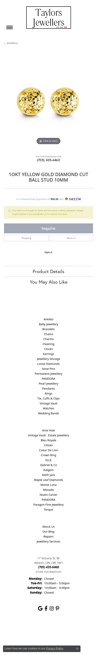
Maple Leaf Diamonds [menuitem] (48, 480)
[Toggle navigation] (9, 27)
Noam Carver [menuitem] (48, 495)
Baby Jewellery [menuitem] (48, 324)
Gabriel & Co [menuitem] (48, 465)
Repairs (49, 536)
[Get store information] (48, 572)
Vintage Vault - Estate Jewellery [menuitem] (48, 435)
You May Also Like (48, 282)
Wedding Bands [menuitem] (48, 413)
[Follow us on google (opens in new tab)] (40, 608)
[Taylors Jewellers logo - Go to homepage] (48, 17)
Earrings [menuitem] (48, 354)
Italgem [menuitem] (48, 470)
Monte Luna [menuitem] (48, 485)
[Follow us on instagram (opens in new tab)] (51, 608)
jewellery (12, 43)
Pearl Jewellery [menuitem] (48, 383)
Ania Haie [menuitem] (48, 430)
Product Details (48, 271)
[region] (48, 101)
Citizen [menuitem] (48, 445)
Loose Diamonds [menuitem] (48, 364)
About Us (48, 526)
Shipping (26, 237)
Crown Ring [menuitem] (48, 455)
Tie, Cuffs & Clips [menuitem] (48, 398)
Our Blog (48, 531)
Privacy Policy (45, 626)
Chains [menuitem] (48, 334)
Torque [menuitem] (48, 509)
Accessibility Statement (48, 634)
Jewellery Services (48, 541)
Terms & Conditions (68, 626)
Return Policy (25, 626)
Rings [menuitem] (48, 393)
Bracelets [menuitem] (48, 329)
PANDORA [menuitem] (48, 378)
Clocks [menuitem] (48, 349)
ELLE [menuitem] (48, 460)
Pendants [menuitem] (48, 388)
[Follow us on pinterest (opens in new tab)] (57, 608)
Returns (71, 237)
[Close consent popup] (77, 648)
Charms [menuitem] (48, 339)
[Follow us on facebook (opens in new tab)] (46, 608)
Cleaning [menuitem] (48, 344)
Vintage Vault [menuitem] (48, 403)
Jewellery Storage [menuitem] (48, 359)
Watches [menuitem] (48, 408)
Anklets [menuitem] (48, 319)
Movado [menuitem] (48, 490)
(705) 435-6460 (48, 160)
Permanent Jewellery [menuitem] (48, 374)
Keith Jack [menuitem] (48, 475)
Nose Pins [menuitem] (48, 369)
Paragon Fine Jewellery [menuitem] (48, 504)
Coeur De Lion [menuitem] (48, 450)
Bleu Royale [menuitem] (48, 440)
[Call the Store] (48, 567)
